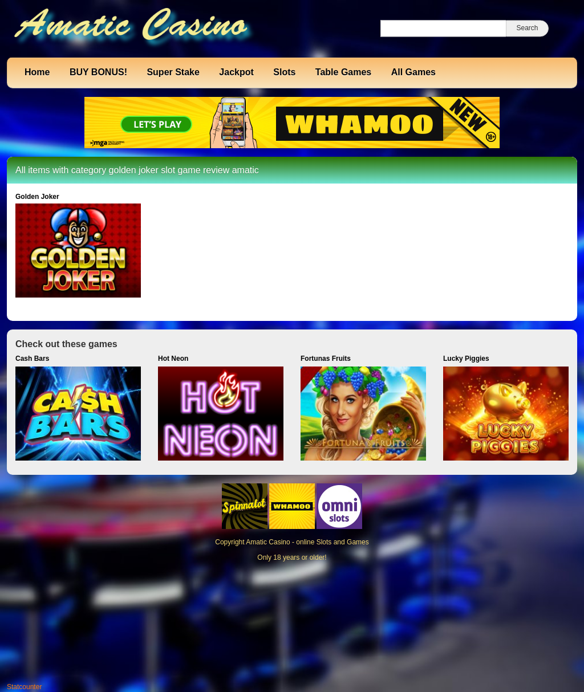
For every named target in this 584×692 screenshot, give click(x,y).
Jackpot (236, 72)
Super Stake (173, 72)
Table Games (343, 72)
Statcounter (24, 687)
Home (37, 72)
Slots (284, 72)
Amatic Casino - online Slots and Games (307, 542)
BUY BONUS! (98, 72)
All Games (413, 72)
